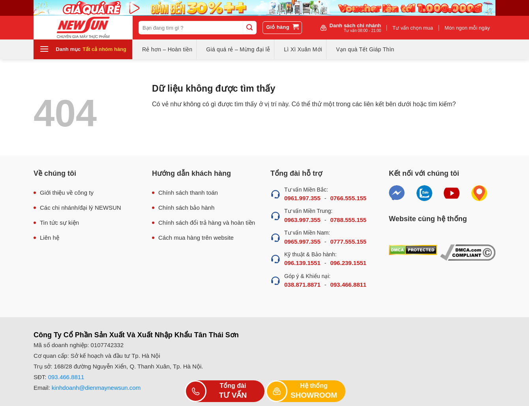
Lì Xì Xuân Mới (303, 49)
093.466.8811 (348, 284)
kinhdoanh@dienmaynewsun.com (96, 387)
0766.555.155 (348, 198)
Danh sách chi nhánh (355, 28)
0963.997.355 (302, 219)
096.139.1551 (302, 262)
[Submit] (249, 27)
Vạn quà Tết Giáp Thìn (365, 49)
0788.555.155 (348, 219)
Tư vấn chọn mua (412, 28)
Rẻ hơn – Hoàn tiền (167, 49)
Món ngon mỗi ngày (467, 28)
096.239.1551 (348, 262)
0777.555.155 (348, 241)
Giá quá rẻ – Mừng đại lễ (238, 49)
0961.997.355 (302, 198)
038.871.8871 (302, 284)
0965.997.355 (302, 241)
